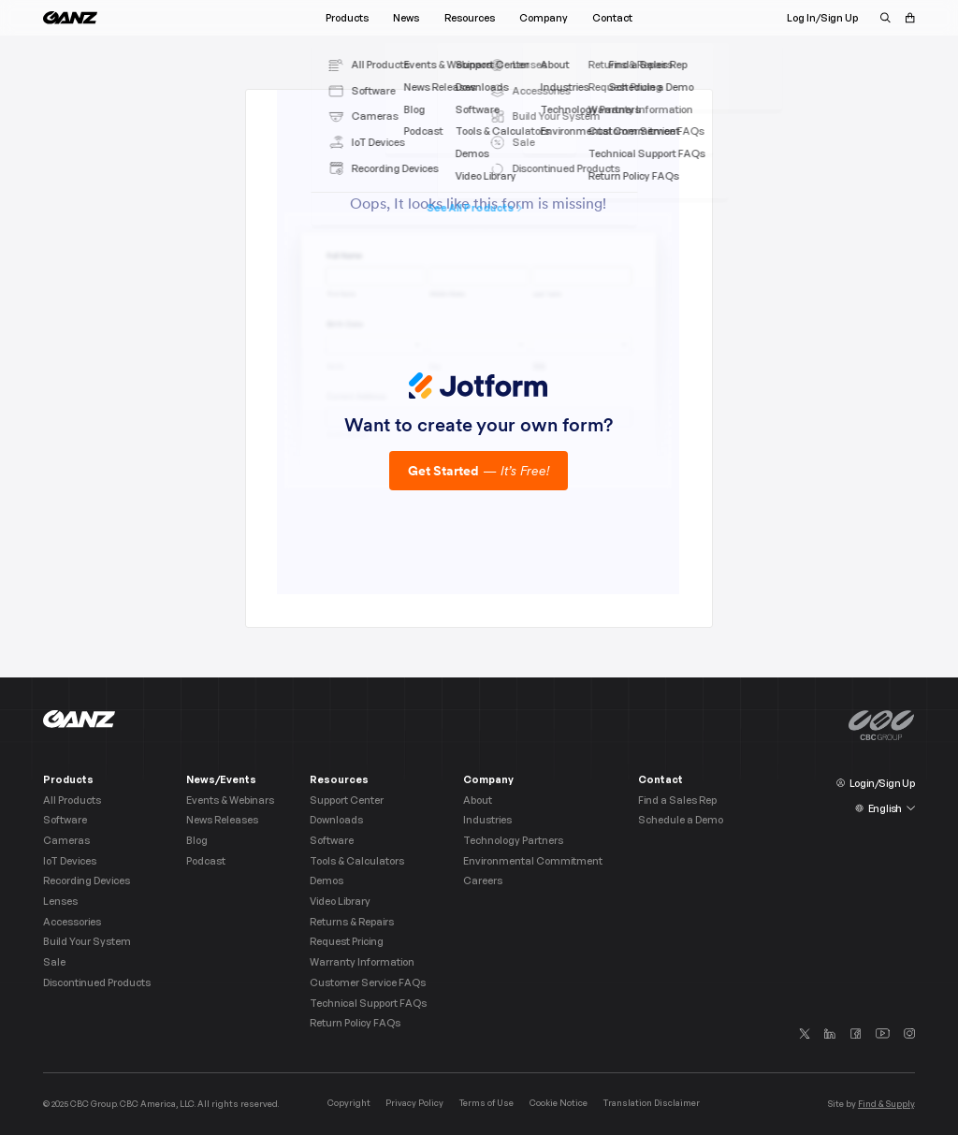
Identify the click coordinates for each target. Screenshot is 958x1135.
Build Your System (87, 942)
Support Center (347, 800)
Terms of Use (486, 1103)
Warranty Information (362, 962)
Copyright (348, 1103)
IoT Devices (69, 861)
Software (65, 820)
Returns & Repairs (352, 922)
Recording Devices (86, 881)
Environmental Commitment (532, 861)
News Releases (222, 820)
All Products (72, 800)
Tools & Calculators (357, 861)
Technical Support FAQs (368, 1003)
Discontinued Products (97, 983)
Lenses (60, 901)
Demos (326, 881)
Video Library (340, 901)
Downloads (336, 820)
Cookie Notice (559, 1103)
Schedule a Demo (680, 820)
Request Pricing (347, 942)
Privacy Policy (414, 1103)
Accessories (72, 922)
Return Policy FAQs (355, 1023)
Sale (54, 962)
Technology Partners (513, 841)
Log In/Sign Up (822, 17)
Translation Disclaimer (651, 1103)
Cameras (66, 841)
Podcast (205, 861)
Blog (197, 841)
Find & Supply (886, 1104)
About (477, 800)
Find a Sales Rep (677, 800)
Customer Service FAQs (368, 983)
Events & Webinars (230, 800)
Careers (482, 881)
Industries (487, 820)
